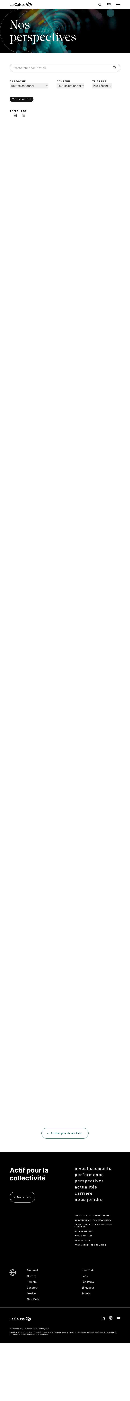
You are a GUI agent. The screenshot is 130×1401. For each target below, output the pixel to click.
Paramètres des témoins (90, 1245)
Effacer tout (23, 99)
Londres (32, 1287)
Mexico (31, 1293)
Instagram (111, 1318)
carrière (84, 1193)
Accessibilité (84, 1236)
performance (89, 1175)
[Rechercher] (114, 68)
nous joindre (89, 1199)
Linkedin (103, 1318)
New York (88, 1270)
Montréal (32, 1270)
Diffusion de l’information (92, 1216)
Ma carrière (24, 1197)
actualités (86, 1187)
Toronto (32, 1282)
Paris (85, 1276)
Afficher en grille (15, 115)
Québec (31, 1276)
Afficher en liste (23, 115)
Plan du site (83, 1240)
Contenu (63, 81)
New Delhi (33, 1299)
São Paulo (88, 1282)
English (109, 4)
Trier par (99, 81)
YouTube (118, 1318)
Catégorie (18, 81)
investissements (93, 1168)
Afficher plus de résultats (66, 1133)
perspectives (89, 1181)
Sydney (86, 1293)
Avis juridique (84, 1231)
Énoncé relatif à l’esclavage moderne (94, 1226)
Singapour (88, 1287)
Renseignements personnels (93, 1220)
